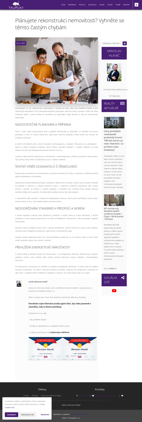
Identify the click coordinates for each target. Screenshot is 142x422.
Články (110, 5)
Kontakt (126, 5)
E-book (101, 5)
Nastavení (45, 414)
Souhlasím (11, 414)
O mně (118, 5)
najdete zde (9, 407)
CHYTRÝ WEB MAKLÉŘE (79, 414)
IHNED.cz (112, 268)
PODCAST (82, 5)
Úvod (63, 5)
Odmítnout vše (27, 414)
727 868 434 (83, 395)
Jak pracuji (92, 5)
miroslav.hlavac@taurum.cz (106, 395)
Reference (72, 5)
